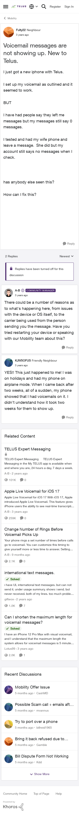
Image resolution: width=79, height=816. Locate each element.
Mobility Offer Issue (32, 687)
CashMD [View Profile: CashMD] (42, 693)
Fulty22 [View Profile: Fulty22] (21, 30)
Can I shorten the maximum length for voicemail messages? (38, 620)
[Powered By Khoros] (39, 806)
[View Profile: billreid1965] (8, 724)
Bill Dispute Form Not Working (41, 756)
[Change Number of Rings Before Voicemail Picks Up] (39, 545)
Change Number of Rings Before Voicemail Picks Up (33, 532)
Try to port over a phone (36, 721)
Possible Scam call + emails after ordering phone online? (44, 704)
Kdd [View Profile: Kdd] (39, 762)
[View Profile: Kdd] (8, 759)
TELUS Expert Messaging (27, 449)
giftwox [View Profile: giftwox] (9, 599)
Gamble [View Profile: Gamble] (41, 745)
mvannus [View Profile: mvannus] (42, 710)
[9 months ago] (20, 555)
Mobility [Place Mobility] (10, 18)
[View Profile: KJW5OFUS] (8, 362)
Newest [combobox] (67, 256)
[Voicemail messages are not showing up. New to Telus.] (21, 295)
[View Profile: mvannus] (8, 707)
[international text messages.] (39, 589)
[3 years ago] (19, 511)
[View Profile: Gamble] (8, 741)
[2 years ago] (19, 473)
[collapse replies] (39, 287)
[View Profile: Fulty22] (8, 32)
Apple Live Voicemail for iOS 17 (32, 491)
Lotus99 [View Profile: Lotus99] (9, 648)
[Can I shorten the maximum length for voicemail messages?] (39, 638)
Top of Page (41, 793)
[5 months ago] (24, 693)
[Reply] (69, 244)
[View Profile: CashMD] (8, 690)
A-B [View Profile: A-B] (17, 290)
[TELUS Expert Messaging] (39, 463)
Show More (40, 774)
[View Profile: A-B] (8, 293)
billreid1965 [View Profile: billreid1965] (44, 727)
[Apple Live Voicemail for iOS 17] (39, 501)
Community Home (15, 793)
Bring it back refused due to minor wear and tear (39, 738)
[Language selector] (33, 6)
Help (59, 793)
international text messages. (29, 572)
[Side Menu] (5, 6)
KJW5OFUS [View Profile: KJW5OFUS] (23, 360)
